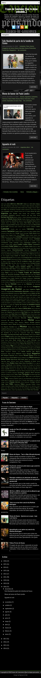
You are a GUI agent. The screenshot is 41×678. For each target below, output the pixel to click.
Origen (7, 336)
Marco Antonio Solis (29, 316)
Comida (3, 239)
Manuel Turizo (4, 316)
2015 (15, 204)
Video (11, 384)
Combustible (25, 237)
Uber (28, 380)
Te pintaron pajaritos (11, 372)
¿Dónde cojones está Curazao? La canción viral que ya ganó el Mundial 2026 (25, 442)
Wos (6, 390)
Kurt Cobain (16, 301)
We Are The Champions (23, 388)
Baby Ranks (36, 215)
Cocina (14, 237)
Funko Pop (33, 274)
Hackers (7, 282)
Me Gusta (24, 320)
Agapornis (37, 206)
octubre (7, 605)
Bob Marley (27, 223)
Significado (9, 365)
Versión (38, 382)
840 (5, 206)
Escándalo (30, 265)
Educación (9, 257)
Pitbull (22, 344)
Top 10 (2, 378)
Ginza (9, 278)
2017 (21, 204)
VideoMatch (17, 384)
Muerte (24, 324)
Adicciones (32, 206)
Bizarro (35, 221)
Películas (34, 340)
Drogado (8, 255)
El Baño (19, 259)
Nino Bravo (26, 331)
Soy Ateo (35, 367)
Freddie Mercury (25, 274)
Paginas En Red (23, 675)
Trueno (20, 378)
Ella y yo (10, 263)
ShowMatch (29, 363)
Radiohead (8, 351)
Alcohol (23, 207)
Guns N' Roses (28, 280)
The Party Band (5, 376)
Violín (16, 386)
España (12, 267)
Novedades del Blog (7, 334)
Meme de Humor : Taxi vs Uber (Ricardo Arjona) (25, 454)
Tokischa (38, 376)
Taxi (31, 370)
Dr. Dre (3, 255)
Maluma (24, 314)
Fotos (27, 46)
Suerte (36, 369)
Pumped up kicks (33, 348)
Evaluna (38, 267)
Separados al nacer (12, 100)
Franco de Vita (13, 272)
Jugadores (15, 299)
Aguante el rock (8, 144)
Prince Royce (27, 346)
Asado (20, 213)
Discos (9, 254)
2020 (4, 580)
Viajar (2, 384)
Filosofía (16, 270)
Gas (15, 276)
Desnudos (26, 250)
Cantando (4, 231)
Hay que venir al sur (21, 282)
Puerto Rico (5, 50)
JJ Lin (19, 295)
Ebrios (36, 255)
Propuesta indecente (11, 348)
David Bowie (14, 248)
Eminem (28, 263)
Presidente (20, 346)
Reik (2, 355)
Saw (29, 359)
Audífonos (33, 213)
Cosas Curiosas (14, 242)
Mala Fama (14, 314)
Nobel (28, 332)
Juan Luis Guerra (18, 297)
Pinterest (14, 344)
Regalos (24, 353)
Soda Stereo (20, 367)
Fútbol (38, 274)
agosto (7, 612)
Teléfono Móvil (29, 372)
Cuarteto (34, 242)
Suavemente (30, 369)
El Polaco (3, 261)
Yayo (16, 390)
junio (6, 618)
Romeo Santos (5, 359)
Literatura (4, 310)
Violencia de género (6, 386)
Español (17, 267)
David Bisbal (7, 248)
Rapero (38, 351)
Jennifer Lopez (4, 295)
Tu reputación (11, 380)
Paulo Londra (17, 340)
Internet (10, 293)
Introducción (16, 293)
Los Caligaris (21, 310)
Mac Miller (31, 312)
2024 (4, 567)
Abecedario (8, 206)
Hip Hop (7, 284)
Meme (17, 48)
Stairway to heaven (15, 369)
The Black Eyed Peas (35, 374)
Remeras (11, 355)
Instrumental (10, 291)
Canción (5, 228)
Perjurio (10, 342)
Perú (25, 342)
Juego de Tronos (9, 299)
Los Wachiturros (17, 312)
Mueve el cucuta (30, 324)
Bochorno (37, 223)
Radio (2, 351)
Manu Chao (37, 314)
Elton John (16, 263)
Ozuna (27, 48)
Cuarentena (27, 242)
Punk (38, 348)
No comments (22, 50)
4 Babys (38, 204)
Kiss (12, 301)
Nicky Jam (12, 331)
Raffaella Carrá (16, 351)
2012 (5, 204)
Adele (27, 206)
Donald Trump (36, 254)
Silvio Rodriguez (17, 365)
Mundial (11, 327)
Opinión (3, 336)
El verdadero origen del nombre (30, 261)
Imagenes (36, 286)
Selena (8, 361)
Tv (22, 380)
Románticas (36, 357)
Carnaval (3, 233)
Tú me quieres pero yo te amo (29, 378)
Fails (7, 268)
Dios (6, 254)
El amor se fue (19, 257)
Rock (28, 147)
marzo (7, 628)
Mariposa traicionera (13, 318)
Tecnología (20, 372)
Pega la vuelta (26, 340)
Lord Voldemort (13, 310)
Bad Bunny (10, 217)
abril (6, 625)
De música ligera (21, 248)
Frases (20, 272)
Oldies (38, 334)
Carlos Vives (36, 231)
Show (24, 363)
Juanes (2, 299)
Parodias (28, 338)
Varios (22, 382)
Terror (12, 374)
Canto (21, 231)
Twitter (24, 380)
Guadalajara (30, 278)
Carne (7, 233)
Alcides (19, 207)
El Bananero (14, 259)
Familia (18, 268)
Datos (2, 248)
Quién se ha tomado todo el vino (20, 349)
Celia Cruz (12, 233)
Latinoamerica (5, 308)
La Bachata (28, 301)
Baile (6, 219)
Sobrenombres (12, 367)
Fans (28, 268)
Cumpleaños (36, 244)
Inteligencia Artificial (34, 291)
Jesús (10, 295)
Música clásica (31, 327)
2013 (8, 204)
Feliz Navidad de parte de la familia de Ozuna (17, 42)
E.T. (33, 255)
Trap (20, 100)
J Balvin (25, 293)
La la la (19, 302)
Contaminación (19, 240)
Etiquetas (15, 398)
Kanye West (26, 299)
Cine (39, 235)
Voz (9, 388)
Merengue (11, 322)
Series (38, 361)
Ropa (12, 359)
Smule (7, 367)
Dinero (2, 254)
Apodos (38, 211)
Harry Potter (11, 98)
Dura (30, 255)
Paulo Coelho (8, 340)
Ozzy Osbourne (36, 336)
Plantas (34, 344)
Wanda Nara (13, 388)
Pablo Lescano (4, 338)
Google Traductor (15, 278)
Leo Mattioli (19, 308)
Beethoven (9, 221)
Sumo (6, 370)
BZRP (6, 226)
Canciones (30, 229)
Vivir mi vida (30, 386)
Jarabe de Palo (36, 293)
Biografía (29, 221)
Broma (3, 226)
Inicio (22, 192)
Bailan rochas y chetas (20, 217)
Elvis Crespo (22, 263)
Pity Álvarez (28, 344)
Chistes (22, 235)
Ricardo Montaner (5, 357)
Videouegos (28, 384)
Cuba (39, 242)
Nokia (32, 332)
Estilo (33, 267)
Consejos (37, 239)
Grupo (24, 278)
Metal (16, 322)
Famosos (5, 98)
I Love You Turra (27, 286)
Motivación (19, 324)
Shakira (12, 363)
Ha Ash (3, 282)
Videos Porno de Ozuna (17, 543)
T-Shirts (17, 370)
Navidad (21, 48)
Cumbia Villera (27, 244)
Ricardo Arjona (28, 355)
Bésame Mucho (22, 221)
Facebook (3, 268)
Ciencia (35, 235)
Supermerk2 (11, 370)
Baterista (33, 219)
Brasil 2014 (37, 224)
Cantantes (22, 46)
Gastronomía (24, 276)
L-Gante (22, 301)
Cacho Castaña (18, 226)
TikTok (23, 376)
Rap (33, 351)
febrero (7, 631)
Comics (38, 237)
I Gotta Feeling (17, 286)
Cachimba (11, 226)
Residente (21, 355)
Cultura (15, 244)
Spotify (7, 369)
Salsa (22, 359)
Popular (5, 398)
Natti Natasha (21, 329)
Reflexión (19, 353)
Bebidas (38, 219)
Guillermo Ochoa (5, 280)
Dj (17, 254)
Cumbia (19, 244)
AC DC (20, 206)
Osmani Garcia (24, 336)
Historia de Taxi (21, 284)
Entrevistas (23, 265)
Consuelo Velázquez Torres (8, 240)
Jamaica (29, 293)
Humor (32, 46)
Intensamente (4, 293)
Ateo (28, 213)
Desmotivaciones (17, 250)
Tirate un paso (32, 376)
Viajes (7, 384)
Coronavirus (4, 242)
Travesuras (11, 378)
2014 (11, 204)
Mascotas (23, 318)
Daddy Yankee (13, 246)
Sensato (22, 361)
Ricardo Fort (37, 355)
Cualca (21, 242)
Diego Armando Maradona (26, 252)
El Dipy (29, 259)
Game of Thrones (9, 276)
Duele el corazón (20, 255)
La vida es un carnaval (19, 306)
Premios (16, 346)
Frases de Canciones (32, 272)
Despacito (34, 250)
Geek (33, 276)
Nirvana (36, 331)
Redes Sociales (11, 353)
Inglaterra (32, 289)
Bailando (28, 217)
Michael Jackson (35, 322)
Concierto (25, 239)
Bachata (3, 217)
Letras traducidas (35, 308)
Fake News (12, 268)
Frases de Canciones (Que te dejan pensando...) (21, 10)
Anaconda (18, 209)
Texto (16, 374)
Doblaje (24, 254)
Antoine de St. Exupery (24, 211)
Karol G (8, 301)
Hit (33, 284)
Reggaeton (13, 50)
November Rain (17, 334)
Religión (6, 355)
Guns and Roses (19, 280)
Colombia (19, 237)
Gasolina (19, 276)
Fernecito (7, 270)
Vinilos (33, 384)
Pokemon (3, 346)
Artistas (15, 213)
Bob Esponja (20, 223)
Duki (27, 255)
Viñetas (38, 384)
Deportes (9, 250)
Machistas (37, 312)
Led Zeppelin (13, 308)
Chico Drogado (9, 235)
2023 (27, 204)
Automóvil (12, 215)
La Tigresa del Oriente (19, 304)
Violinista (21, 386)
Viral (25, 386)
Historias (29, 284)
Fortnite (32, 270)
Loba (8, 310)
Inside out (3, 291)
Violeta (13, 386)
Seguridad (3, 361)
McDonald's (4, 320)
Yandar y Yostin (11, 390)
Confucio (31, 239)
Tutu (20, 380)
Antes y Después (14, 211)
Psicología (18, 348)
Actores (22, 97)
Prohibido (3, 348)
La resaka (10, 304)
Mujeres (6, 327)
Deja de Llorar (29, 248)
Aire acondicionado (12, 207)
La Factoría (14, 302)
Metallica (21, 322)
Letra (25, 308)
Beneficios (15, 221)
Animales (7, 211)
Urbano (7, 382)
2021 (4, 577)
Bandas (19, 219)
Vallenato (17, 382)
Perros (21, 342)
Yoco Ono (25, 390)
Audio (38, 213)
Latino (38, 306)
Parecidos (28, 98)
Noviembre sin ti (28, 334)
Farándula (32, 268)
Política (8, 346)
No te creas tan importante (18, 332)
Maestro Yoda (8, 314)
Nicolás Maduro (19, 331)
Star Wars (23, 369)
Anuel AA (33, 211)
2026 (33, 204)
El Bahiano (36, 257)
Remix (16, 355)
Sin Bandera (30, 365)
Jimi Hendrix (14, 295)
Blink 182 (9, 223)
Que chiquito (4, 349)
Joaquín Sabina (25, 295)
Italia (21, 293)
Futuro (3, 276)
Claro (5, 237)
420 (2, 206)
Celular (17, 233)
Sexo (7, 363)
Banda (15, 219)
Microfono (4, 324)
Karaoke (32, 299)
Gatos (30, 276)
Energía (33, 263)
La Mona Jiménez (30, 302)
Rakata (23, 351)
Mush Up (16, 327)
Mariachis (37, 316)
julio (6, 615)
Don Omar (30, 254)
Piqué (18, 344)
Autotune (18, 215)
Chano (21, 233)
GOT (21, 278)
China (14, 235)
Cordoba (38, 240)
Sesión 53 (3, 363)
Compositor (17, 239)
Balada (10, 219)
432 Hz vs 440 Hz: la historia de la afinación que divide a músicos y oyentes (25, 492)
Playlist (38, 344)
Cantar (17, 231)
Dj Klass (20, 254)
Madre (2, 314)
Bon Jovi (26, 224)
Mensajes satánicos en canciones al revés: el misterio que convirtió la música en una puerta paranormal (24, 479)
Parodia (23, 338)
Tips (26, 376)
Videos (23, 384)
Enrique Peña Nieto (13, 265)
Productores (37, 346)
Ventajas (32, 382)
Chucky (31, 235)
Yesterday (20, 390)
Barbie (24, 219)
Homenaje (37, 284)
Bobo (33, 223)
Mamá (29, 314)
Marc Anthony (13, 316)
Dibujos (17, 252)
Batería (28, 219)
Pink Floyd (9, 344)
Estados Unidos (26, 267)
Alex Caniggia (28, 207)
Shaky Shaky (18, 363)
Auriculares (4, 215)
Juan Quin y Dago (35, 297)
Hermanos (28, 282)
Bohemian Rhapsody (6, 224)
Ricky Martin (13, 357)
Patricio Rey (34, 338)
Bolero (13, 224)
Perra (13, 342)
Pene (39, 340)
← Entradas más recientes (10, 192)
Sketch (2, 367)
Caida (24, 226)
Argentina (28, 97)
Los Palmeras (27, 310)
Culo (10, 244)
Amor (5, 209)
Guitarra (12, 280)
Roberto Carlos (25, 357)
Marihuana (4, 318)
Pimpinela (3, 344)
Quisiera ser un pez (34, 349)
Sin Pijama (37, 365)
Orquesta (12, 336)
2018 (25, 204)
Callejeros (33, 226)
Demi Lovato (37, 248)
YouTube (36, 390)
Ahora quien (4, 207)
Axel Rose (29, 215)
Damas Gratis (28, 246)
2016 (18, 204)
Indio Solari (26, 289)
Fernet (12, 270)
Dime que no (36, 252)
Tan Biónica (22, 370)
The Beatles (26, 374)
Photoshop (32, 48)
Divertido (14, 254)
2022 (4, 574)
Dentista (3, 250)
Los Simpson (8, 312)
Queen (10, 349)
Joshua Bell (9, 297)
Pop (12, 346)
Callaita (28, 226)
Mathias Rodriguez (34, 318)
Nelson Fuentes (33, 329)
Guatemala (37, 278)
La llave (24, 302)
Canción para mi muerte (18, 229)
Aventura (23, 215)
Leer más (33, 87)
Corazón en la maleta (29, 240)
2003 (2, 204)
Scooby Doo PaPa (35, 359)
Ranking (28, 351)
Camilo (38, 226)
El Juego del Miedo (35, 259)
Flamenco (22, 270)
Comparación (9, 239)
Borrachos (31, 224)
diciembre (8, 589)
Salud (26, 359)
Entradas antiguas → (33, 192)
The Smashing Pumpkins (15, 376)
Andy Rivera (34, 209)
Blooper (14, 223)
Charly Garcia (32, 233)
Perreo (17, 342)
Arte (10, 213)
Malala (20, 314)
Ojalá (34, 334)
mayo (7, 621)
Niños (32, 331)
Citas (2, 237)
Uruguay (11, 382)
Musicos (9, 329)
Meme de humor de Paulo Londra (15, 93)
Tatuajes (28, 370)
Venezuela (26, 382)
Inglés (38, 289)
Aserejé (24, 213)
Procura (32, 346)
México (27, 322)
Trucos (16, 378)
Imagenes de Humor (8, 48)
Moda (14, 324)
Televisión (3, 374)
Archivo (24, 398)
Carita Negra (29, 231)
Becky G (3, 221)
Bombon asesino (20, 224)
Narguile (14, 329)
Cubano (3, 244)
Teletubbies (37, 372)
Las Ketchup (31, 306)
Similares (24, 365)
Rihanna (19, 357)
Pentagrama (4, 342)
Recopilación (4, 353)
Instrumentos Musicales (21, 291)
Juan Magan (26, 297)
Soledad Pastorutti (28, 367)
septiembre (8, 608)
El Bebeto (24, 259)
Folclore (28, 270)
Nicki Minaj (7, 331)
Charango (26, 233)
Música (23, 326)
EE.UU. (14, 257)
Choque (27, 235)
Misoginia (9, 324)
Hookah (3, 286)
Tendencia (8, 374)
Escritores (37, 265)
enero (7, 634)
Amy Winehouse (11, 209)
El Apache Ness (28, 257)
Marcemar (19, 316)
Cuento (7, 244)
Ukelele (31, 380)
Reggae (29, 353)
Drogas (12, 255)
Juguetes (21, 299)
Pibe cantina (36, 342)
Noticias (37, 333)
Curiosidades (5, 246)
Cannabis (37, 229)
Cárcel (24, 231)
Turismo (16, 380)
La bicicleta (35, 301)
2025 (31, 204)
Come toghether (32, 237)
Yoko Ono (30, 390)
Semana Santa (15, 361)
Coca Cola (9, 237)
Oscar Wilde (17, 336)
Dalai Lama (21, 246)
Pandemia (11, 338)
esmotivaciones (5, 267)
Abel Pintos (15, 206)
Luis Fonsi (24, 312)
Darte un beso (36, 246)
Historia (13, 284)
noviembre (8, 602)
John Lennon (33, 295)
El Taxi (18, 261)
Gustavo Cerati (36, 280)
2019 (4, 583)
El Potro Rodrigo (11, 261)
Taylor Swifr (36, 370)
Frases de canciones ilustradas (10, 274)
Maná (32, 314)
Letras (29, 308)
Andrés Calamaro (25, 209)
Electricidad (4, 263)
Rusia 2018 (17, 359)
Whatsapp (32, 388)
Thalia (20, 374)
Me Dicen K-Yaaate (14, 320)
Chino (18, 235)
